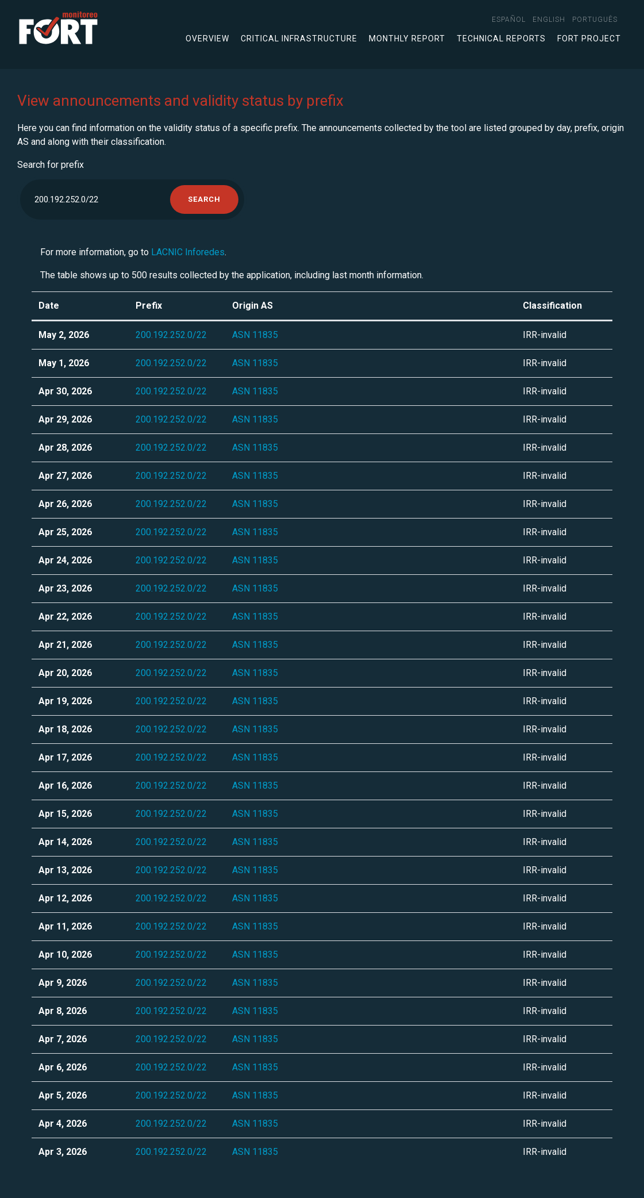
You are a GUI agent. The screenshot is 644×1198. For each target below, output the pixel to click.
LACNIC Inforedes (188, 252)
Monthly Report (407, 38)
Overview (207, 38)
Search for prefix (50, 164)
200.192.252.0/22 (171, 334)
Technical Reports (501, 38)
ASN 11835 (255, 334)
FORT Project (589, 38)
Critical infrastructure (299, 38)
